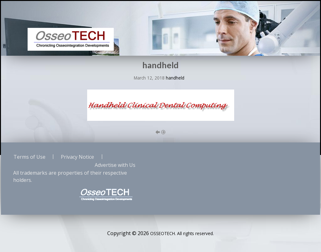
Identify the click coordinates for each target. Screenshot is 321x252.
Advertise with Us (115, 165)
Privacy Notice (77, 156)
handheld (175, 78)
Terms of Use (29, 156)
